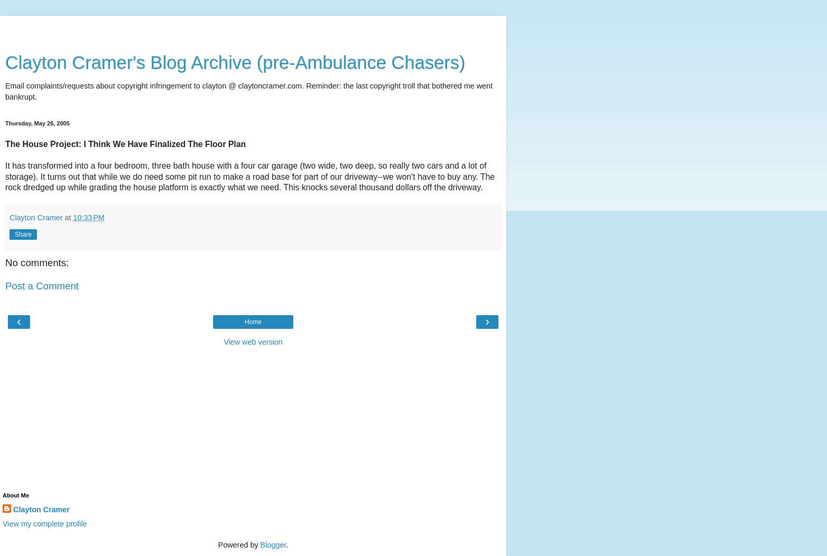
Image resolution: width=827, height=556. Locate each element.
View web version (253, 342)
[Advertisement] (253, 29)
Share (23, 234)
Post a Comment (42, 285)
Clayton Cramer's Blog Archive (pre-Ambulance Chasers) (235, 63)
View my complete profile (45, 524)
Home (253, 322)
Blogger (273, 545)
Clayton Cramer (41, 509)
